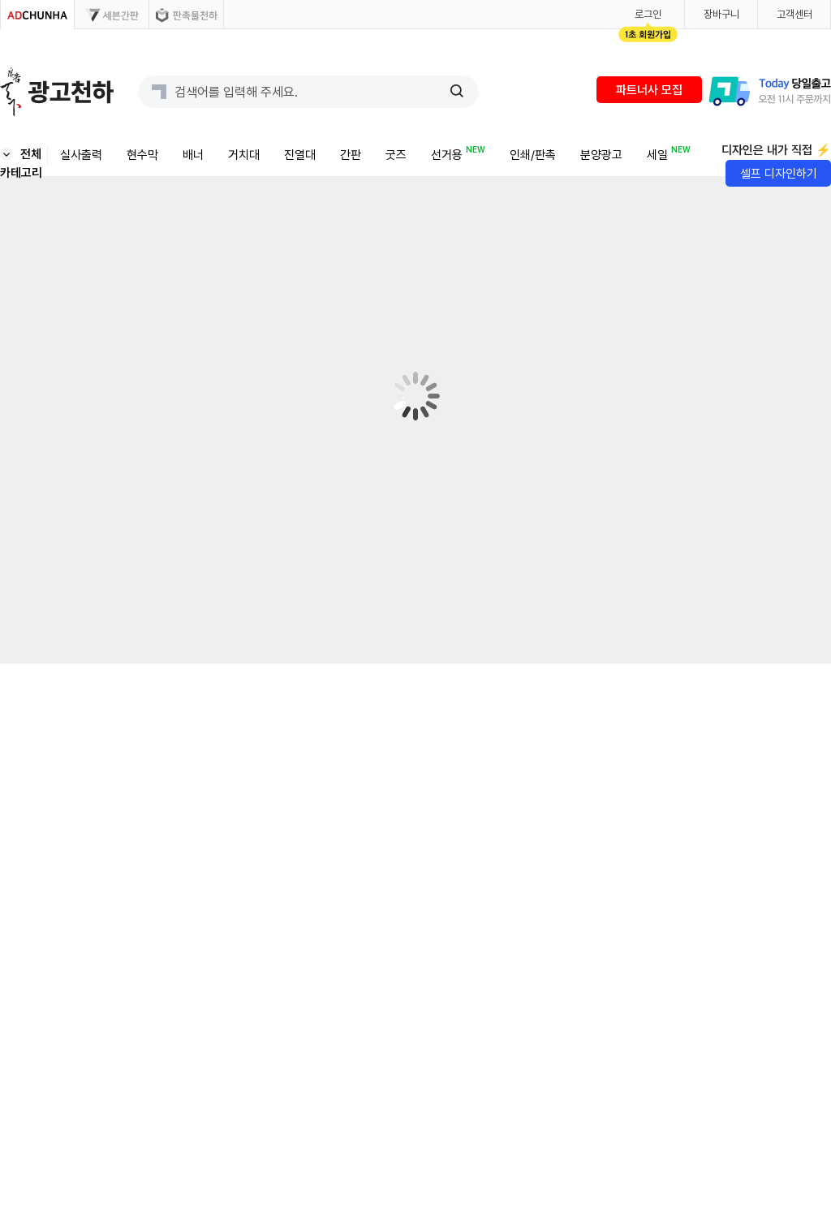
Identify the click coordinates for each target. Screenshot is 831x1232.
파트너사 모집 (649, 90)
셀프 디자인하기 (778, 173)
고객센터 (794, 14)
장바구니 (721, 14)
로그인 (648, 14)
